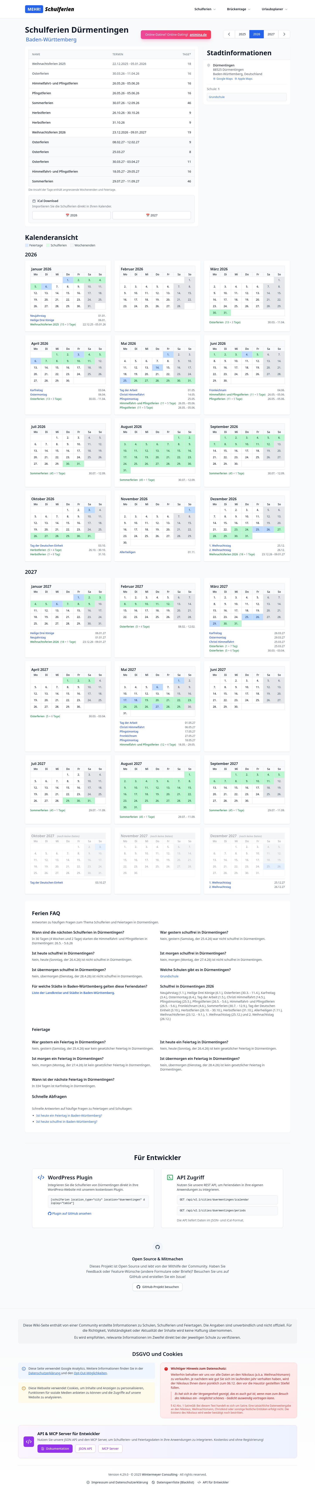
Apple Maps (243, 79)
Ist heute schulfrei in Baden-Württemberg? (66, 1122)
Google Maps (223, 79)
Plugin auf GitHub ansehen (70, 1213)
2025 (242, 34)
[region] (112, 121)
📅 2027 (151, 215)
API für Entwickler (213, 1482)
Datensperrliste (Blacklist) (173, 1482)
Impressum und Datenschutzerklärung (117, 1482)
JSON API (85, 1448)
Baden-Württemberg (51, 39)
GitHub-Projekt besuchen (157, 1287)
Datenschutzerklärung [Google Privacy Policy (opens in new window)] (45, 1373)
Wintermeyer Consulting (160, 1474)
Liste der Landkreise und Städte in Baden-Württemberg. (73, 993)
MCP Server (110, 1448)
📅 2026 (71, 215)
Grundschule (217, 97)
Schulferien (206, 9)
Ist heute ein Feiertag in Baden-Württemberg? (69, 1115)
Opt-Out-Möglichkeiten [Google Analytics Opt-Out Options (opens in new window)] (90, 1373)
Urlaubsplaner (275, 9)
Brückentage (239, 9)
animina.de (198, 34)
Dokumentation (55, 1448)
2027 (270, 34)
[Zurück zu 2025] (229, 34)
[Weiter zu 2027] (284, 34)
